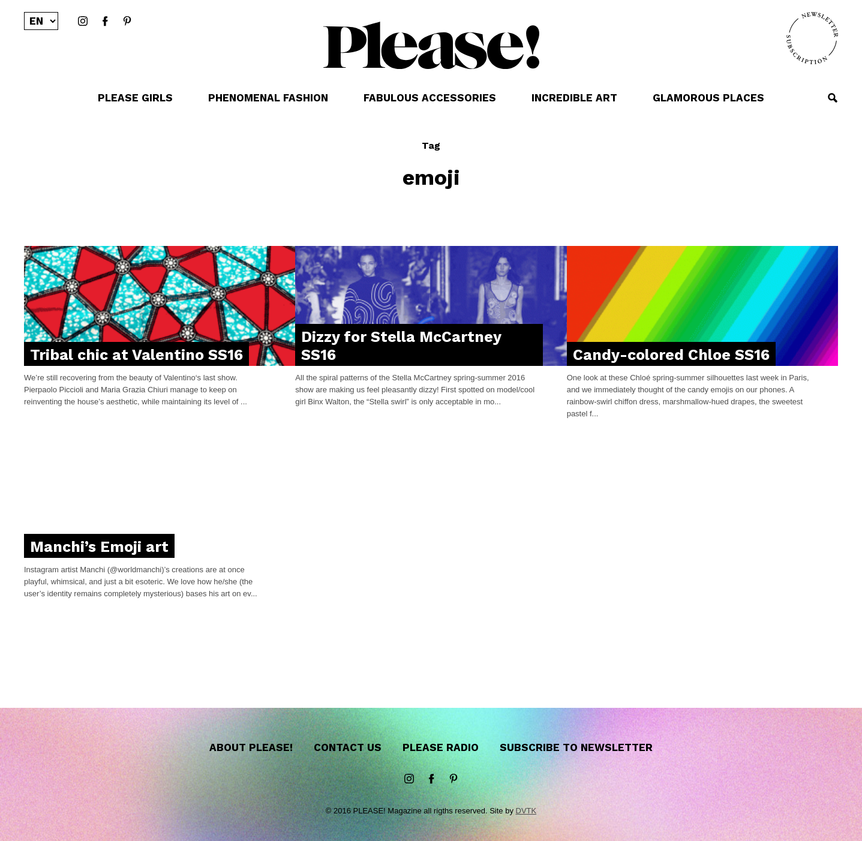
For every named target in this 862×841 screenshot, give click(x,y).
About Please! (251, 747)
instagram (82, 21)
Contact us (348, 747)
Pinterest (127, 21)
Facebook (105, 21)
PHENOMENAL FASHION (268, 98)
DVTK (526, 810)
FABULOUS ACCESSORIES (430, 98)
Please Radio (441, 747)
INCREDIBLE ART (574, 98)
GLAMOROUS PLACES (708, 98)
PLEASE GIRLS (135, 98)
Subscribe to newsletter (576, 747)
